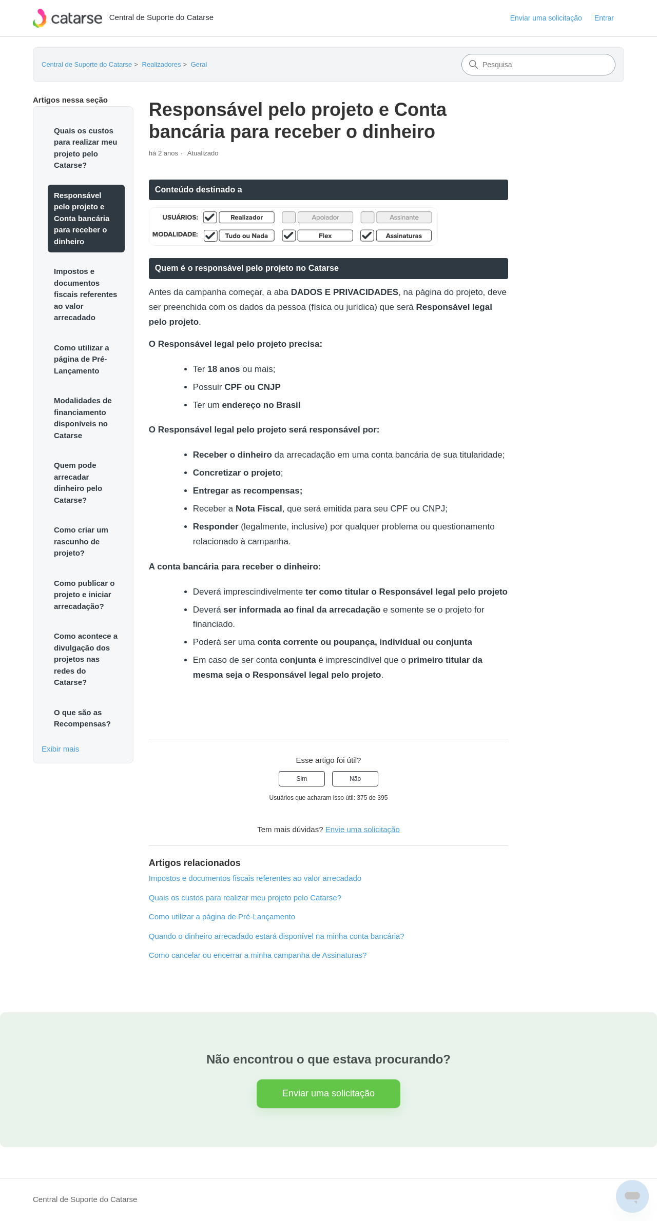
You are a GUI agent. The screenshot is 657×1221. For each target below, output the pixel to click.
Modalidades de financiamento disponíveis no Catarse (83, 418)
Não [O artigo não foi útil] (355, 778)
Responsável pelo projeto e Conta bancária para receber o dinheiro (81, 218)
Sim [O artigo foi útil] (302, 778)
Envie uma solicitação (362, 829)
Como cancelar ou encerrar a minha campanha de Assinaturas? (257, 955)
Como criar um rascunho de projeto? (81, 541)
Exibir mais (60, 748)
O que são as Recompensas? (82, 718)
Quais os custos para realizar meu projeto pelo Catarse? (85, 148)
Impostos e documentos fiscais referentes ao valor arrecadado (85, 294)
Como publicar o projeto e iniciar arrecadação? (84, 594)
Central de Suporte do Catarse (87, 64)
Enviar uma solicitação (546, 18)
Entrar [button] (604, 18)
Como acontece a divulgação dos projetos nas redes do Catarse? (86, 659)
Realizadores (161, 64)
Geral (199, 64)
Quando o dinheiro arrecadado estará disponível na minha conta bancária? (276, 936)
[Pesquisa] (538, 64)
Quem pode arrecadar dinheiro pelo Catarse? (78, 482)
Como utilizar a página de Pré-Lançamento (81, 359)
